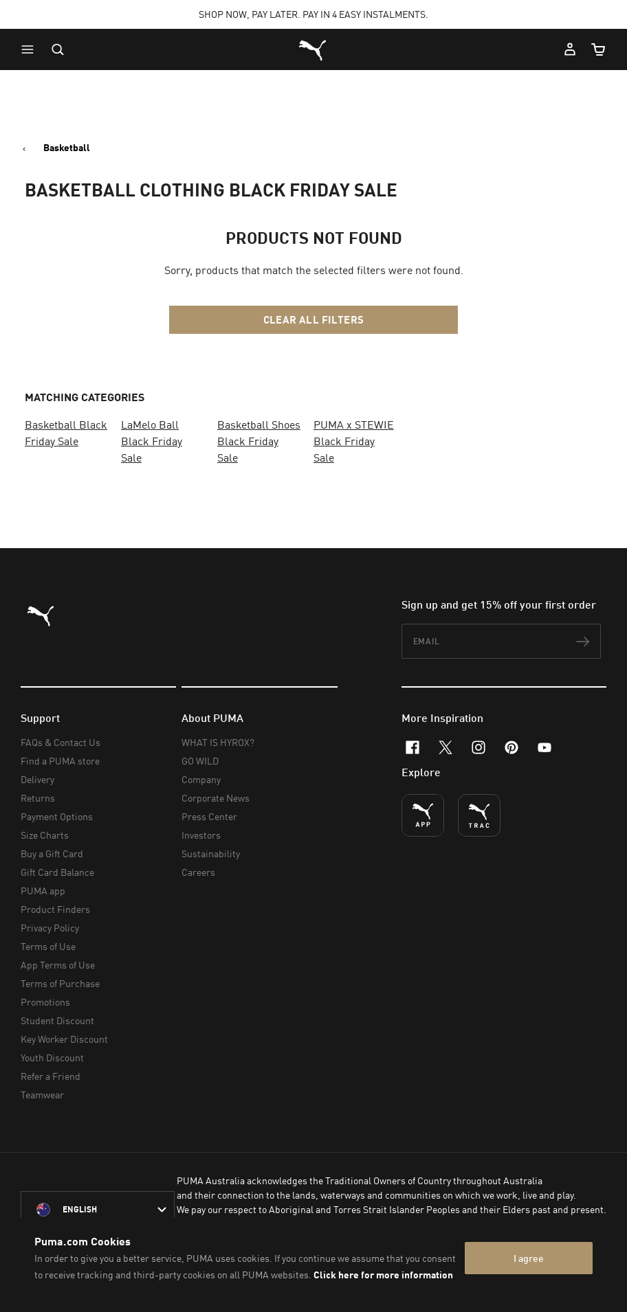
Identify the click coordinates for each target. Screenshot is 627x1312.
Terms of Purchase (60, 983)
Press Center (209, 816)
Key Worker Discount (64, 1039)
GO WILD (200, 761)
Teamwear (42, 1094)
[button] (31, 49)
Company (201, 779)
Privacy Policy (50, 928)
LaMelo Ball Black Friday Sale (151, 441)
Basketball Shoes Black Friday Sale (258, 441)
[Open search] (58, 49)
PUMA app (43, 890)
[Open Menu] (31, 49)
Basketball (66, 147)
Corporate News (216, 798)
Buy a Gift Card (52, 853)
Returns (38, 798)
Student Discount (57, 1020)
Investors (201, 835)
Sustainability (211, 853)
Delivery (37, 779)
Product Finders (55, 909)
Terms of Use (48, 946)
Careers (198, 872)
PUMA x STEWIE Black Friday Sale (354, 441)
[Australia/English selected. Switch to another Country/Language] (97, 1210)
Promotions (45, 1002)
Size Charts (45, 835)
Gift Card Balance (57, 872)
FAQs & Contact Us (60, 742)
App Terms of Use (58, 965)
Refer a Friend (50, 1076)
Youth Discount (52, 1057)
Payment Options (57, 816)
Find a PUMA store (60, 761)
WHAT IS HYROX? (218, 742)
